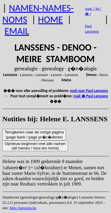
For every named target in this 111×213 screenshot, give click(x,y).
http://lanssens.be (23, 208)
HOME (50, 19)
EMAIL (16, 31)
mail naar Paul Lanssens (89, 90)
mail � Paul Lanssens (90, 96)
